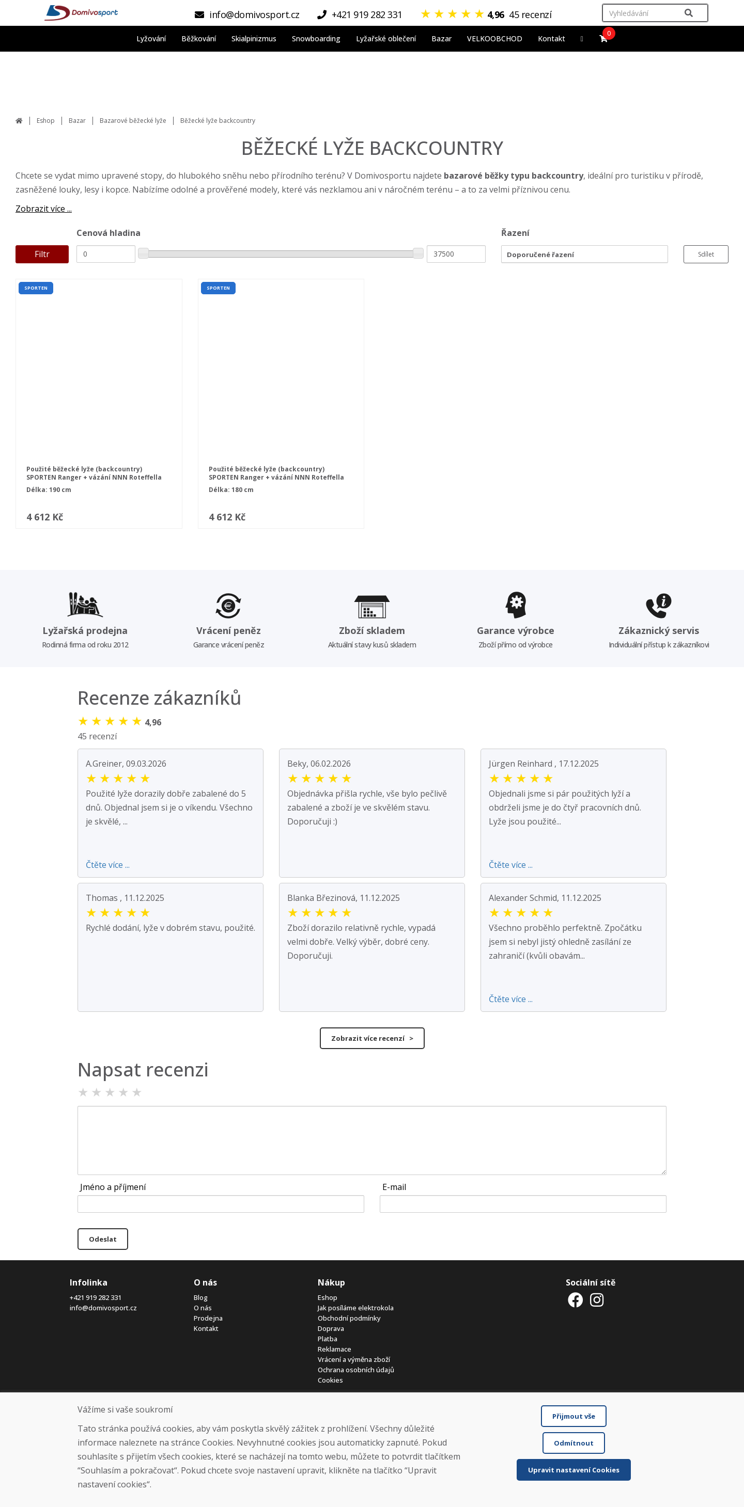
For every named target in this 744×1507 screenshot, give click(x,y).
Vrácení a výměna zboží (354, 1359)
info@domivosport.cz (103, 1307)
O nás (203, 1307)
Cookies (330, 1380)
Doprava (331, 1328)
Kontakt (551, 38)
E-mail (394, 1187)
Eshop (46, 120)
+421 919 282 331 (95, 1297)
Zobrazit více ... (44, 208)
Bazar (77, 120)
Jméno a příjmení (113, 1187)
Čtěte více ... (108, 864)
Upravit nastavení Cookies (573, 1469)
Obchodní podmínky (349, 1318)
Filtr (42, 254)
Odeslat (103, 1239)
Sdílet (706, 254)
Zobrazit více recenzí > (372, 1038)
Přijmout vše (573, 1416)
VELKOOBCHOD (494, 38)
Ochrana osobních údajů (356, 1369)
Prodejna (208, 1318)
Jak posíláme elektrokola (356, 1307)
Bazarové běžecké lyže (133, 120)
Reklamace (334, 1349)
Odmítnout (574, 1443)
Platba (327, 1338)
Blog (201, 1297)
